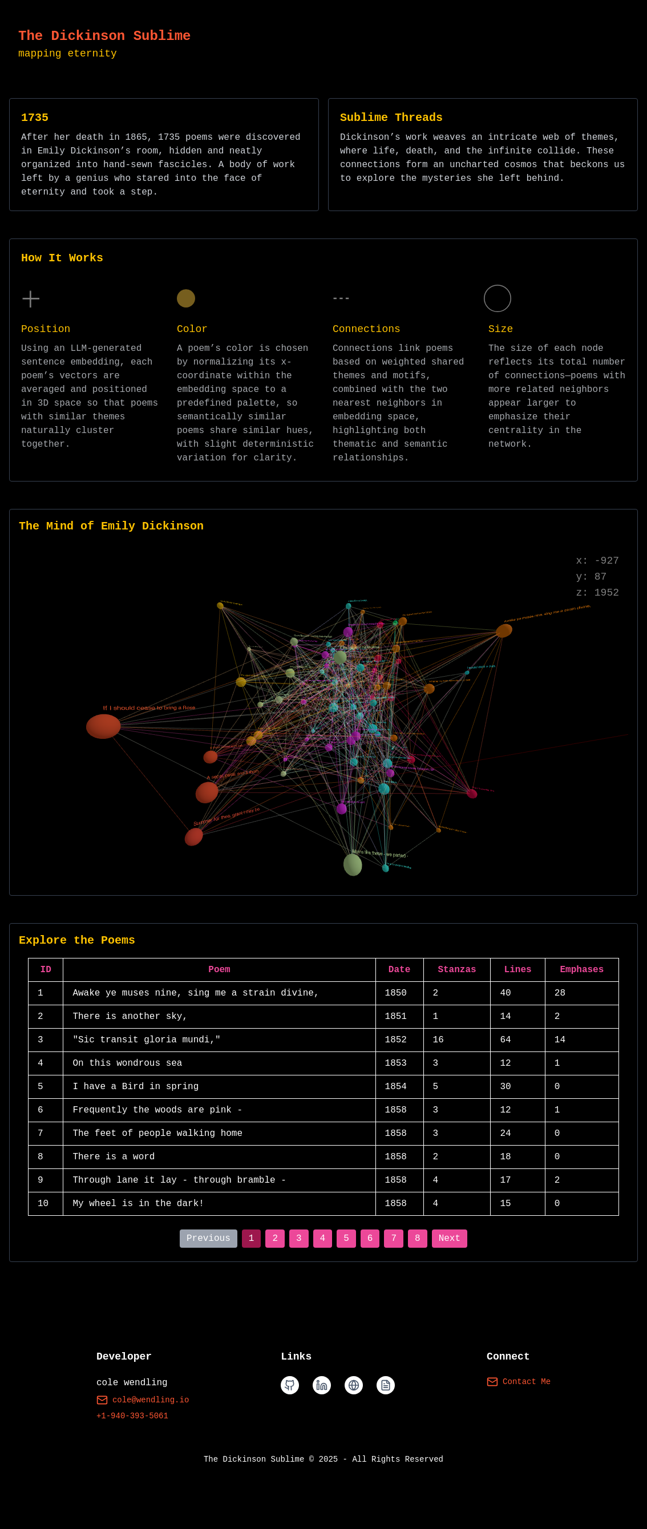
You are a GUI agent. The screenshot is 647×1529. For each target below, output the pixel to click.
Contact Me (519, 1382)
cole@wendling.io (142, 1400)
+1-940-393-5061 (132, 1416)
